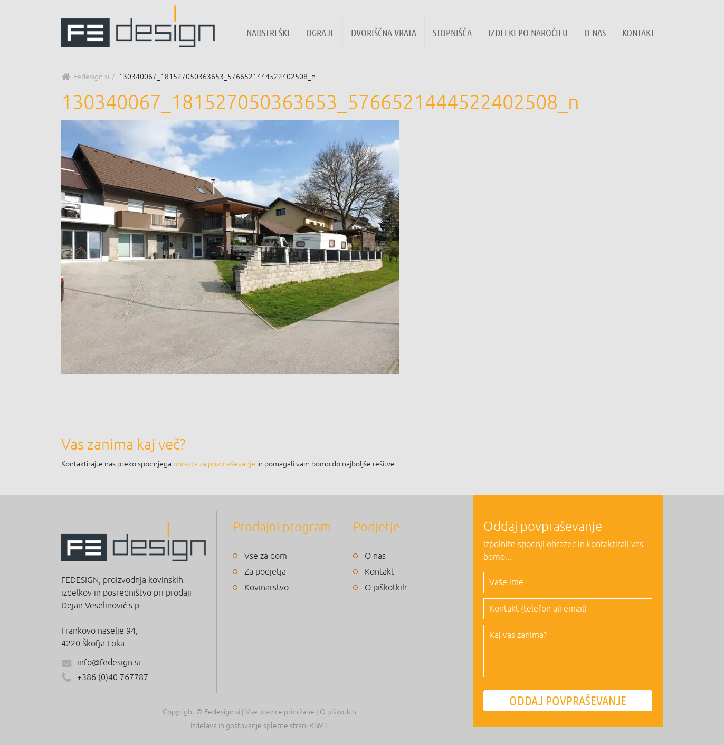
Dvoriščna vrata (383, 33)
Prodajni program (282, 527)
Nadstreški (268, 33)
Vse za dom (265, 556)
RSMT (318, 725)
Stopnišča (452, 33)
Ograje (320, 33)
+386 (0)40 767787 (104, 677)
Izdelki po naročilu (528, 33)
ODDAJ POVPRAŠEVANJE (567, 700)
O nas (595, 33)
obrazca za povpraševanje (214, 464)
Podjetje (376, 527)
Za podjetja (265, 572)
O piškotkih (386, 587)
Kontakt (638, 33)
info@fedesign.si (108, 662)
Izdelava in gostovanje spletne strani (249, 725)
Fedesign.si (91, 76)
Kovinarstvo (266, 587)
